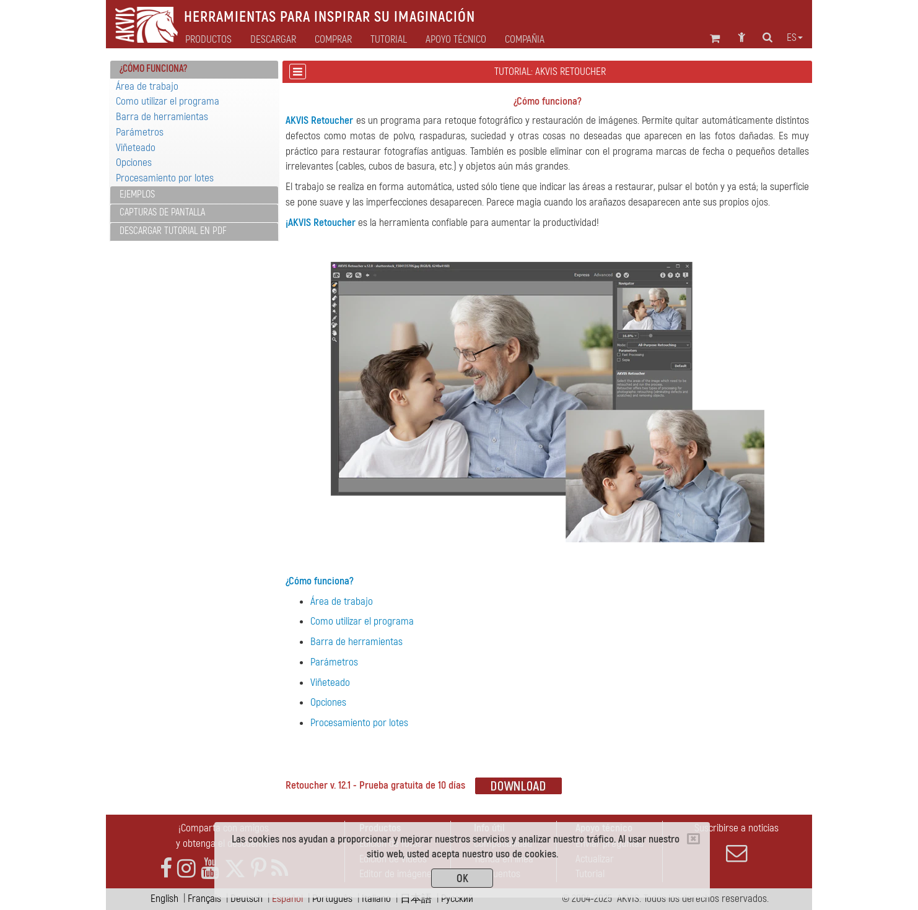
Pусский (457, 898)
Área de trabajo (147, 86)
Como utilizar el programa (167, 101)
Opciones (134, 162)
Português (332, 898)
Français (204, 898)
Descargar (273, 39)
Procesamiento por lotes (165, 177)
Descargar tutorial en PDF (173, 231)
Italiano (376, 898)
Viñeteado (135, 147)
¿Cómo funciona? (320, 580)
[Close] (693, 839)
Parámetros (140, 132)
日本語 (416, 898)
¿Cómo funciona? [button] (153, 69)
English (164, 898)
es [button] (795, 38)
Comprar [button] (333, 39)
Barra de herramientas (162, 116)
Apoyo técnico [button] (456, 39)
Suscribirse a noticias (736, 842)
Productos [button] (208, 39)
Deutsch (246, 898)
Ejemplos (137, 194)
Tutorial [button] (388, 39)
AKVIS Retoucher (319, 120)
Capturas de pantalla (162, 212)
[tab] (194, 70)
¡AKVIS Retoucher (321, 222)
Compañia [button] (524, 39)
